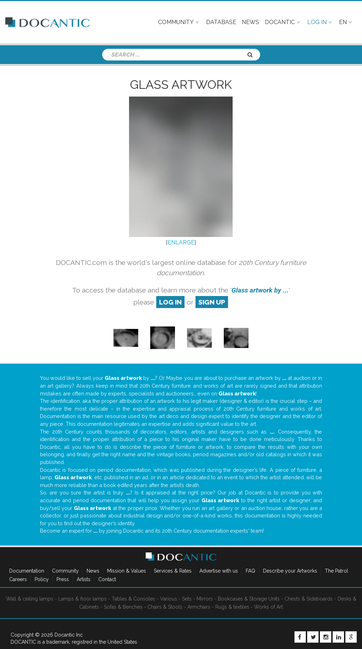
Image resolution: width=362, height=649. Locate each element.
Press (63, 579)
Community (65, 571)
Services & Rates (173, 571)
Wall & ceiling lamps (29, 599)
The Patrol (336, 571)
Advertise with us (218, 571)
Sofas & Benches (123, 607)
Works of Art (268, 607)
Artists (83, 579)
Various (168, 599)
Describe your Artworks (290, 571)
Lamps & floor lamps (82, 599)
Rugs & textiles (232, 607)
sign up (211, 302)
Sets (187, 599)
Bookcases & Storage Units (249, 599)
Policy (42, 579)
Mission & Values (126, 571)
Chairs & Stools (164, 607)
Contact (107, 579)
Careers (18, 579)
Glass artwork (181, 84)
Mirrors (205, 599)
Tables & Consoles (133, 599)
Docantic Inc (68, 635)
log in (170, 302)
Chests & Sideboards (309, 599)
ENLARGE (181, 242)
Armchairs (198, 607)
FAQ (250, 571)
